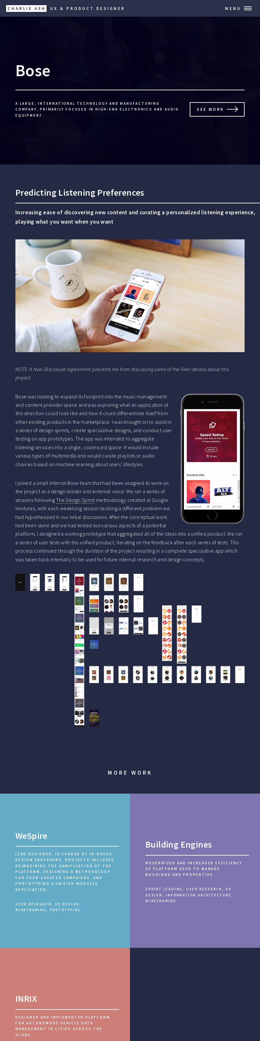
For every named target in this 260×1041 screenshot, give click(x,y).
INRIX (26, 998)
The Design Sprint (75, 500)
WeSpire (31, 835)
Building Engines (178, 844)
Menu (233, 8)
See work (210, 109)
